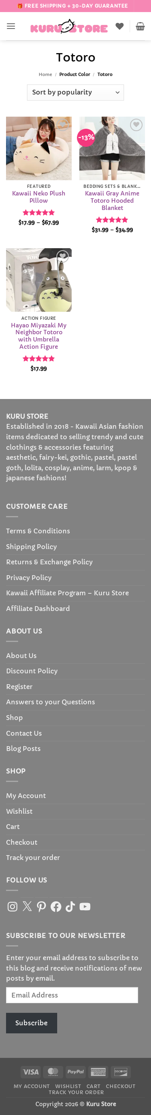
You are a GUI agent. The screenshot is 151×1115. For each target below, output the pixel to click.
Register (19, 687)
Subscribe (31, 1023)
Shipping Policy (31, 547)
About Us (21, 656)
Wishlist (19, 811)
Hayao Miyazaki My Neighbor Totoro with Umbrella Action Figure (38, 336)
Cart (13, 827)
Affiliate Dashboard (38, 609)
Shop (14, 718)
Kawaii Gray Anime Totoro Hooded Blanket (112, 200)
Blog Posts (23, 749)
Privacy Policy (29, 578)
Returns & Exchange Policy (49, 562)
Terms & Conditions (38, 531)
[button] (11, 26)
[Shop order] (75, 92)
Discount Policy (32, 671)
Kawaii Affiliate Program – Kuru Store (67, 593)
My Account (26, 796)
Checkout (21, 842)
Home (45, 74)
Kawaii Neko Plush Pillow (38, 197)
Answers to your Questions (50, 702)
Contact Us (24, 733)
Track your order (33, 858)
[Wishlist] (120, 26)
